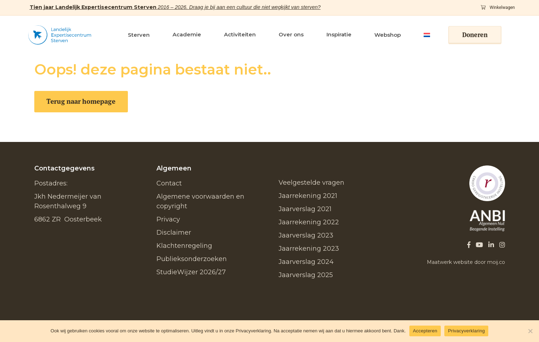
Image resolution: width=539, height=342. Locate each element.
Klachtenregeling (184, 246)
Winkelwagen (498, 7)
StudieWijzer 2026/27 (191, 272)
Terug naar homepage (80, 101)
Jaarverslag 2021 (305, 209)
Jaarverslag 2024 (306, 262)
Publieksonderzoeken (191, 259)
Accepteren (425, 330)
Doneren (475, 35)
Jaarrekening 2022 (309, 222)
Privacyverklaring (466, 330)
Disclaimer (173, 232)
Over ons (291, 34)
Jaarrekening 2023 (309, 248)
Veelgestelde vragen (311, 183)
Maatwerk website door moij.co (466, 262)
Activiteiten (240, 34)
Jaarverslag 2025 (306, 275)
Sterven (139, 34)
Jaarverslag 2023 (306, 235)
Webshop (387, 34)
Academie (187, 34)
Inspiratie (338, 34)
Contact (169, 183)
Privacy (168, 219)
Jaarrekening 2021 (308, 196)
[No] (530, 331)
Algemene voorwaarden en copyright (200, 201)
